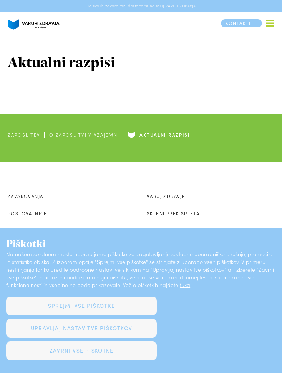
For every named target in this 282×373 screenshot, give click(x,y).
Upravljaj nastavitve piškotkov (81, 328)
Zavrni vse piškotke (81, 350)
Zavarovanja (25, 196)
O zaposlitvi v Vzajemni (84, 135)
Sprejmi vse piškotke (81, 305)
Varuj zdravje (166, 196)
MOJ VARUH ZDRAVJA (176, 5)
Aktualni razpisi (164, 135)
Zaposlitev (24, 135)
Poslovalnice (27, 213)
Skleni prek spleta (173, 213)
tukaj (185, 285)
